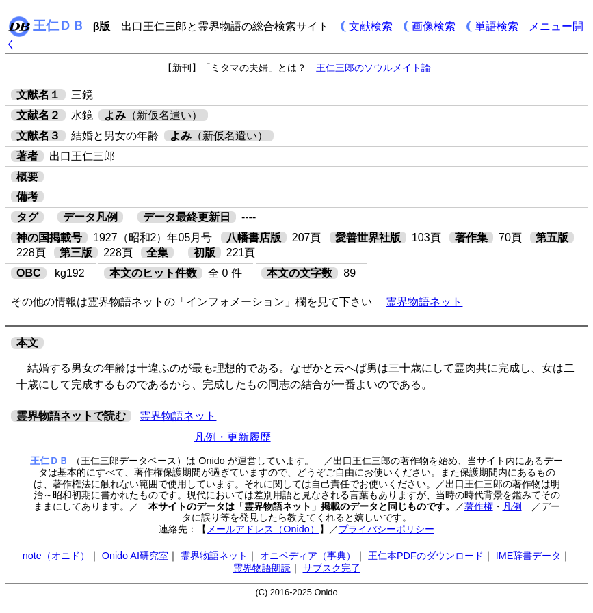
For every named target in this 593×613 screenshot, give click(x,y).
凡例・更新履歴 (232, 437)
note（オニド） (56, 555)
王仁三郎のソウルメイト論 (373, 67)
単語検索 (496, 26)
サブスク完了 (331, 567)
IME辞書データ (529, 555)
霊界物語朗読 (262, 567)
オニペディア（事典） (308, 555)
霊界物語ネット (424, 302)
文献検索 (371, 26)
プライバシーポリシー (386, 528)
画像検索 (434, 26)
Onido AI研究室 (135, 555)
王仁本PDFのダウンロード (426, 555)
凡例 (512, 506)
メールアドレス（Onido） (263, 528)
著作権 (478, 506)
